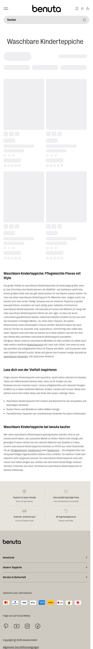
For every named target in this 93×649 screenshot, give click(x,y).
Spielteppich (34, 450)
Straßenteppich (19, 450)
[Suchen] (46, 20)
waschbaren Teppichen (16, 356)
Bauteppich (53, 450)
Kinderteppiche (35, 344)
